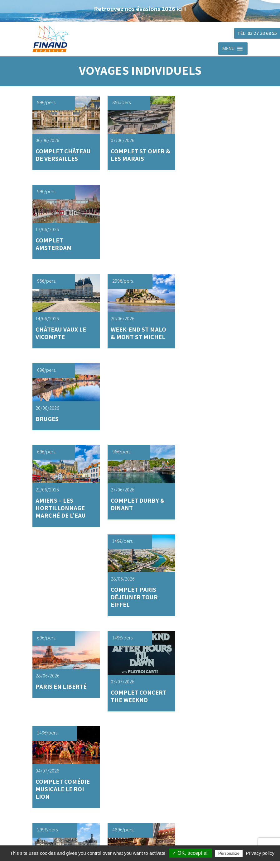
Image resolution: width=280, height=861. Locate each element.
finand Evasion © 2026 (146, 802)
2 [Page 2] (134, 579)
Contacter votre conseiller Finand (168, 655)
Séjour (146, 702)
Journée (146, 696)
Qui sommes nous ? (146, 784)
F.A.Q (146, 775)
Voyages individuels (146, 689)
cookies (146, 840)
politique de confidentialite (146, 821)
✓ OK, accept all (190, 853)
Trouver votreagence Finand (112, 655)
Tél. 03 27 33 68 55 (257, 33)
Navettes (146, 756)
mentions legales (146, 830)
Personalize (228, 853)
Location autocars (146, 746)
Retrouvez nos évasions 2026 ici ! (140, 9)
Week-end (146, 708)
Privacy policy (260, 853)
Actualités (146, 765)
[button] (228, 48)
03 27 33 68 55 (56, 660)
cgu (146, 811)
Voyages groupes (146, 718)
